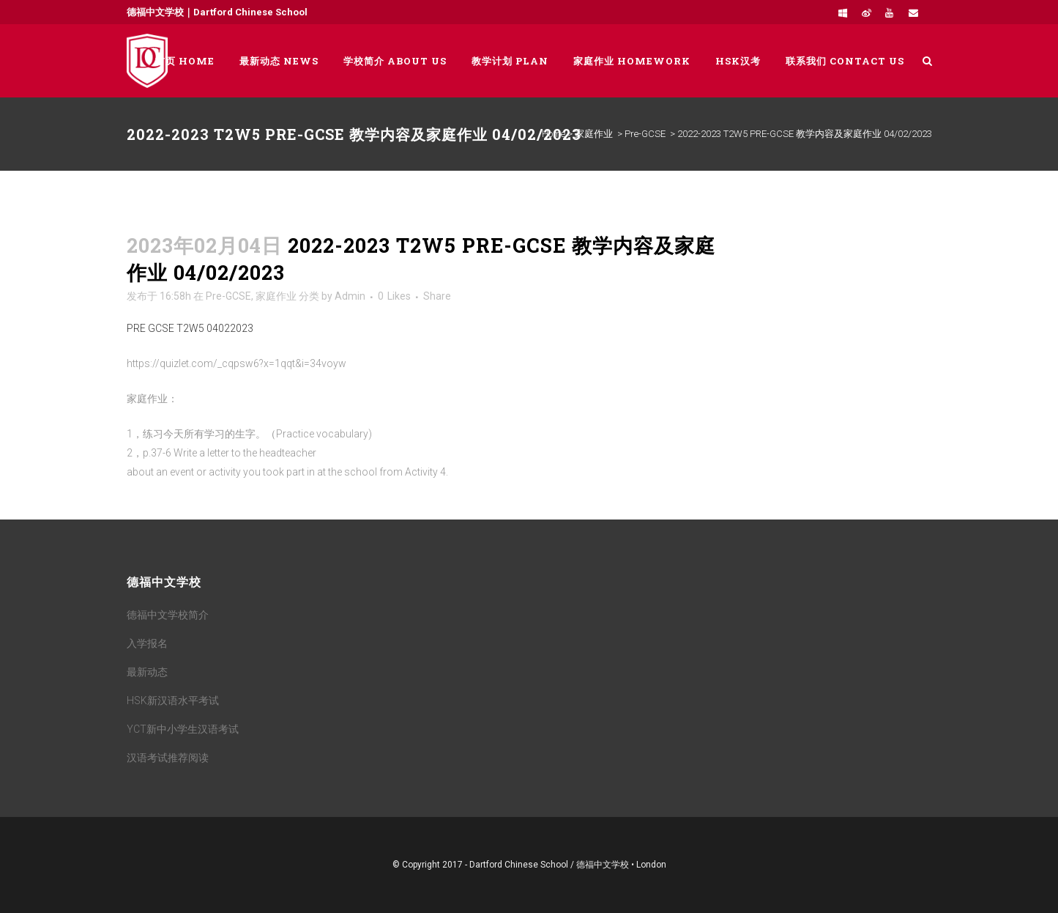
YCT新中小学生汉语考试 (183, 729)
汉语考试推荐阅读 (168, 758)
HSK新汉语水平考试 (173, 700)
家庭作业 (594, 133)
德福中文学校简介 (168, 615)
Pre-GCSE (645, 133)
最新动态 (147, 672)
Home (553, 133)
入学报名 (147, 643)
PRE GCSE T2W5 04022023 (190, 328)
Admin (350, 296)
